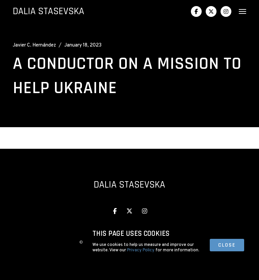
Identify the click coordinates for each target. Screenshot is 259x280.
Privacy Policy (140, 250)
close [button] (227, 245)
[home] (48, 11)
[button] (239, 11)
